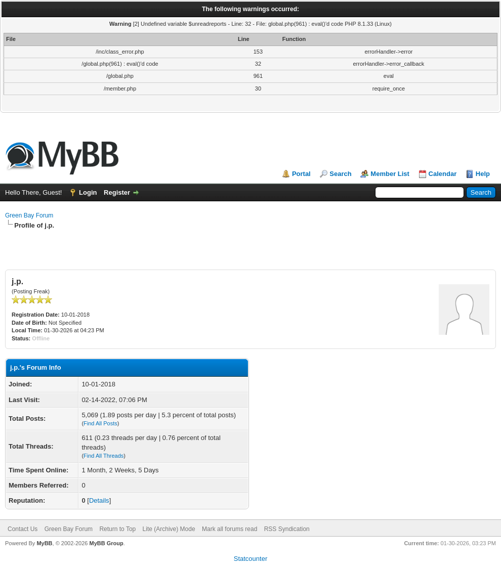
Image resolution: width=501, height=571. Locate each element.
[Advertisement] (250, 245)
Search (340, 174)
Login (88, 192)
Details (99, 500)
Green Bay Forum (29, 215)
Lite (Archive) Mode (169, 529)
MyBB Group (106, 543)
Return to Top (117, 529)
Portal (301, 174)
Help (483, 174)
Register (117, 192)
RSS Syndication (287, 529)
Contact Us (22, 529)
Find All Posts (100, 423)
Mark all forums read (229, 529)
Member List (389, 174)
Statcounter (251, 558)
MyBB (44, 543)
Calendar (443, 174)
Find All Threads (103, 456)
